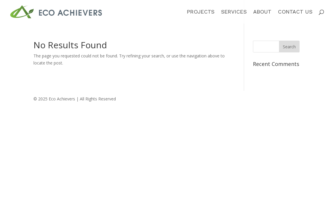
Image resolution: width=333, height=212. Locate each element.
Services (234, 12)
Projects (200, 12)
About (262, 12)
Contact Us (295, 12)
